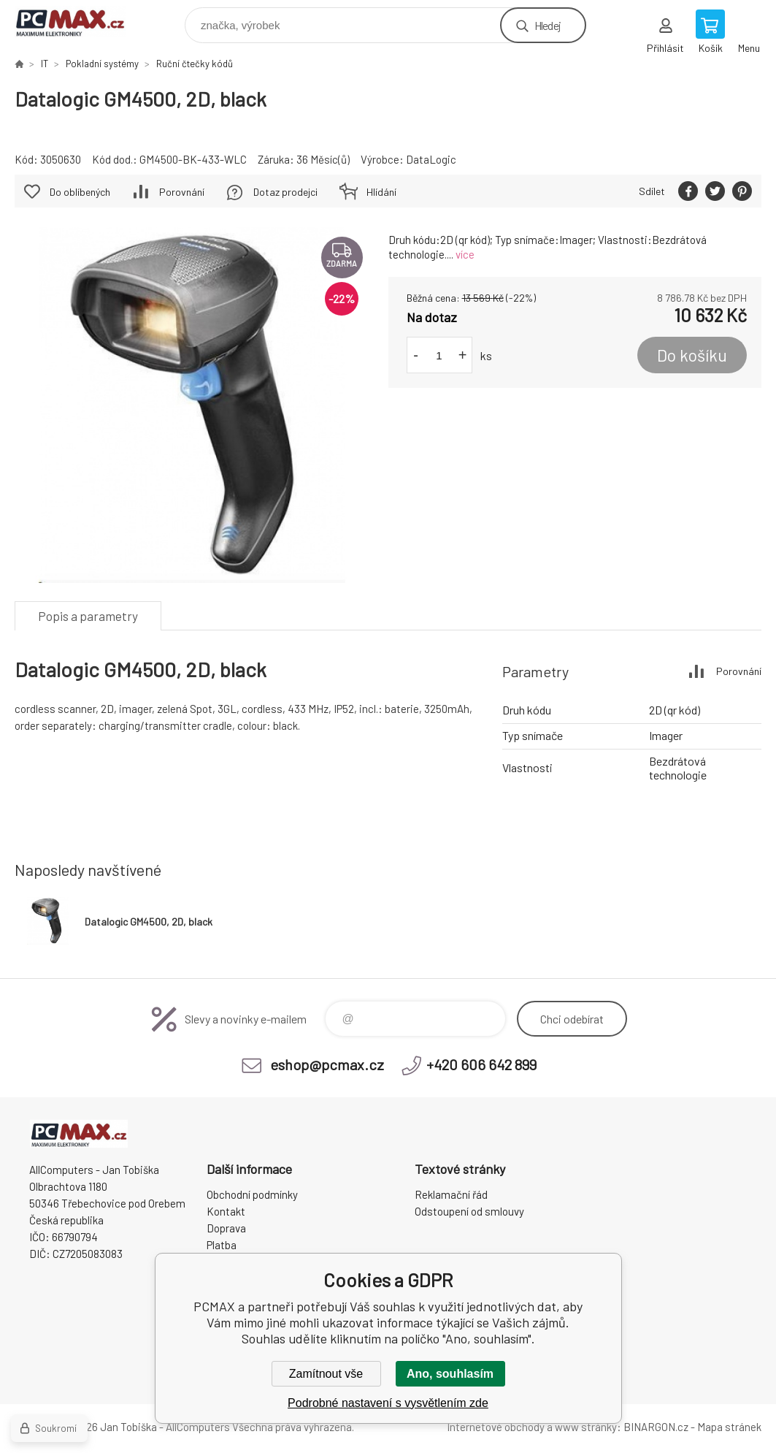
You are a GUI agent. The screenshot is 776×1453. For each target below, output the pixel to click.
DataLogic (431, 159)
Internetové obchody (496, 1426)
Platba (222, 1244)
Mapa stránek (729, 1426)
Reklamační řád (451, 1194)
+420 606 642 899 (481, 1064)
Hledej (547, 25)
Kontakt (226, 1211)
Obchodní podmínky (252, 1194)
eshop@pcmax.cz (327, 1064)
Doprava (226, 1228)
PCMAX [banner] (79, 21)
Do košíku (692, 355)
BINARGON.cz (655, 1426)
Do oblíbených (80, 192)
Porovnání (181, 192)
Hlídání (381, 192)
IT (44, 63)
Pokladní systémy (102, 63)
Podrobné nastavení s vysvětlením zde (388, 1403)
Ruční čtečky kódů (194, 63)
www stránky (586, 1426)
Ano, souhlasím (450, 1374)
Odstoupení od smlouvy (469, 1211)
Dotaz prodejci (285, 192)
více (465, 254)
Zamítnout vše (326, 1374)
